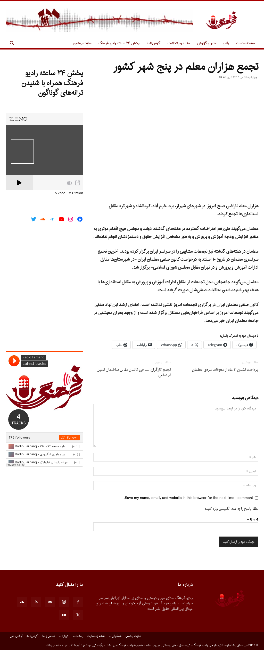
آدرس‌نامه (153, 43)
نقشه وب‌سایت (96, 636)
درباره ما (63, 636)
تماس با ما (48, 636)
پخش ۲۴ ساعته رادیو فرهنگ (118, 43)
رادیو (226, 43)
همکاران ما (115, 636)
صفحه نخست (245, 43)
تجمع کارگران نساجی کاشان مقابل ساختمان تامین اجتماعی (134, 372)
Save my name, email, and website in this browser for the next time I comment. (188, 498)
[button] (12, 44)
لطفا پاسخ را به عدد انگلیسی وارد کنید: (231, 508)
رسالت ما (77, 636)
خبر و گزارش (206, 43)
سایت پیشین (82, 43)
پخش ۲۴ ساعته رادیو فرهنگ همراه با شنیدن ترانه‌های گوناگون (52, 83)
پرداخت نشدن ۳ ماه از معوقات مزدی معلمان (225, 370)
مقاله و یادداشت (179, 43)
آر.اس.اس (16, 636)
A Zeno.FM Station (69, 193)
